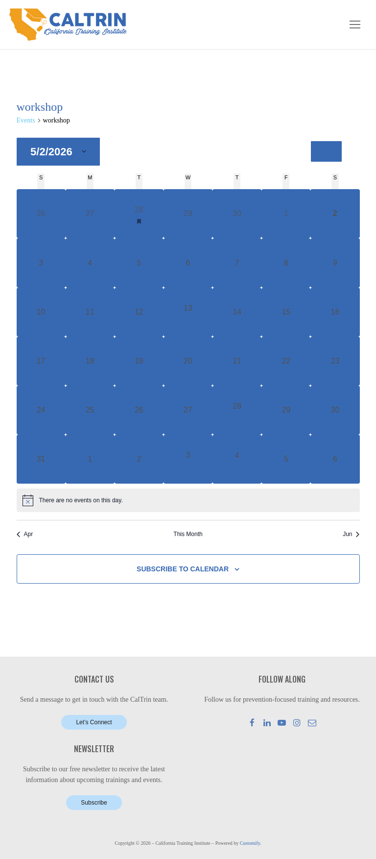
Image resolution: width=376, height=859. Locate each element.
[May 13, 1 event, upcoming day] (188, 312)
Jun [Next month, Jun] (351, 534)
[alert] (188, 500)
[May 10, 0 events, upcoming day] (41, 312)
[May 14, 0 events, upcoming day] (236, 312)
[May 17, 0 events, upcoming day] (41, 361)
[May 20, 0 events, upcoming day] (188, 361)
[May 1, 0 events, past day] (285, 213)
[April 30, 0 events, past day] (236, 213)
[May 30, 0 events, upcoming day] (334, 410)
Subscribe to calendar (183, 569)
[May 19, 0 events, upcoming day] (139, 361)
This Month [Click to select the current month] (187, 534)
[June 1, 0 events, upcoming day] (90, 459)
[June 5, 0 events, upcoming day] (285, 459)
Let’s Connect (94, 722)
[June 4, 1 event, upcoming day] (236, 459)
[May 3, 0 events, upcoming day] (41, 262)
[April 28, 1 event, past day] (139, 213)
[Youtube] (282, 722)
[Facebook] (252, 722)
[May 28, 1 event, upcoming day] (236, 410)
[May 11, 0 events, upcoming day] (90, 312)
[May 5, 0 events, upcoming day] (139, 262)
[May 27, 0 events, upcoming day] (188, 410)
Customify (250, 843)
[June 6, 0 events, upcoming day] (334, 459)
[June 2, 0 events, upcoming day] (139, 459)
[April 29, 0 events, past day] (188, 213)
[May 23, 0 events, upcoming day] (334, 361)
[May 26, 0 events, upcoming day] (139, 410)
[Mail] (312, 722)
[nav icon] (355, 24)
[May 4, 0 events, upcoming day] (90, 262)
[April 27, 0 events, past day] (90, 213)
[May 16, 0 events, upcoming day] (334, 312)
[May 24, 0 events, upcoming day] (41, 410)
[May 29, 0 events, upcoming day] (285, 410)
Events (26, 120)
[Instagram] (297, 722)
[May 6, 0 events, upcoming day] (188, 262)
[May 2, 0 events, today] (334, 213)
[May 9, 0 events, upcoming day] (334, 262)
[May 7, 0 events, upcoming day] (236, 262)
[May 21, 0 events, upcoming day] (236, 361)
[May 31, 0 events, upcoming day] (41, 459)
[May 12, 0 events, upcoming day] (139, 312)
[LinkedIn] (267, 722)
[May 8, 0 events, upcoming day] (285, 262)
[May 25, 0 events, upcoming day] (90, 410)
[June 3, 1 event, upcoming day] (188, 459)
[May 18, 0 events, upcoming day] (90, 361)
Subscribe (94, 802)
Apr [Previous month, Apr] (25, 534)
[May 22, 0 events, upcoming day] (285, 361)
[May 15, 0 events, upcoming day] (285, 312)
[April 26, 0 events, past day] (41, 213)
